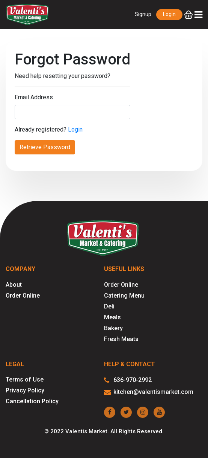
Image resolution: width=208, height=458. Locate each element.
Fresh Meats (121, 339)
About (14, 284)
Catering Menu (124, 295)
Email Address (34, 97)
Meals (112, 317)
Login (169, 14)
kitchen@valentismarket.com (148, 392)
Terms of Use (25, 379)
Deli (109, 306)
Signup (143, 14)
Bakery (113, 328)
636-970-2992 (128, 380)
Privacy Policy (25, 390)
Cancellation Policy (32, 401)
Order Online (23, 295)
